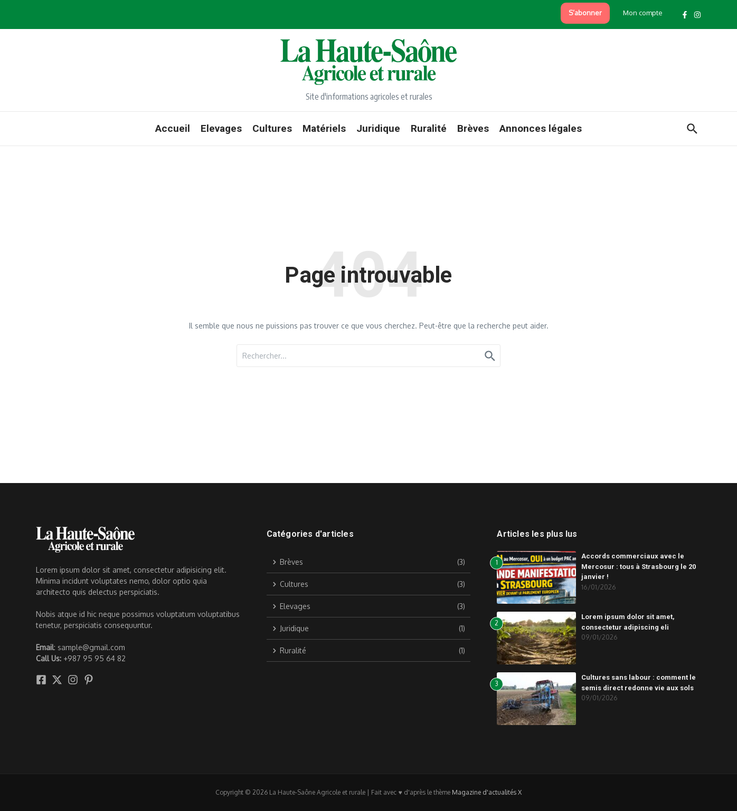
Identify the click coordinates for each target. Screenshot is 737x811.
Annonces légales (540, 128)
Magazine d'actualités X (487, 792)
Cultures (272, 128)
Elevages (221, 128)
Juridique (378, 128)
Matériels (324, 128)
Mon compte (643, 12)
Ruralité (429, 128)
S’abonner (585, 12)
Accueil (172, 128)
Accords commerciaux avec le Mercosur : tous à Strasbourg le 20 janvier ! (638, 566)
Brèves (473, 128)
